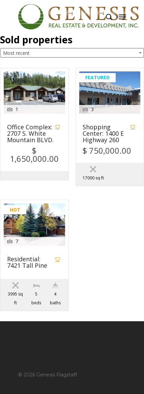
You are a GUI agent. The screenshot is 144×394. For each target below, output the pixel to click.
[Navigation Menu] (122, 17)
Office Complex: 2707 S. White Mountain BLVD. (30, 134)
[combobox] (72, 53)
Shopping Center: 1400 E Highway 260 (103, 134)
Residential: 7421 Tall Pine (27, 262)
